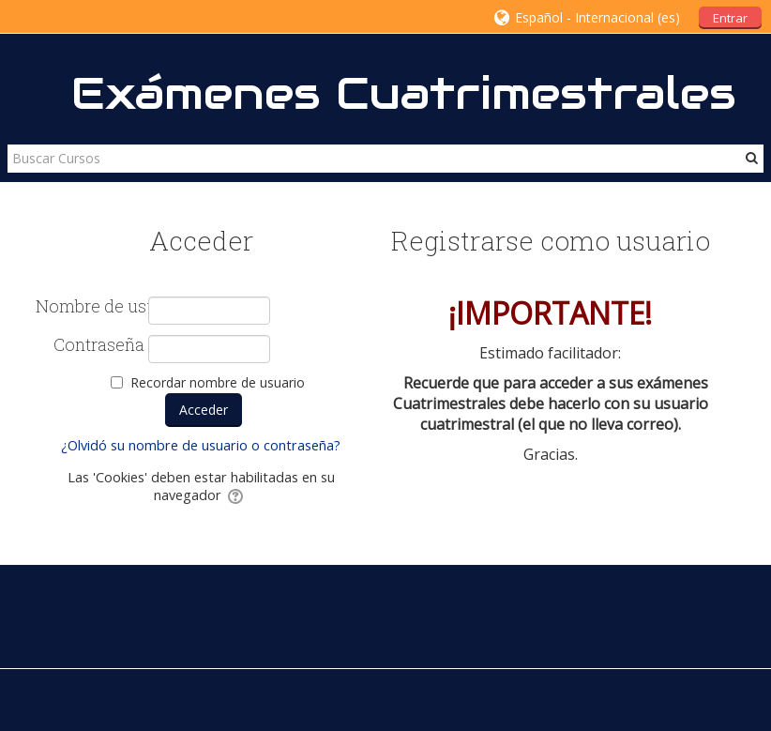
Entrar (730, 17)
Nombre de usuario (90, 307)
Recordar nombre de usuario (217, 382)
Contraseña (98, 345)
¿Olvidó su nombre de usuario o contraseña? (200, 445)
